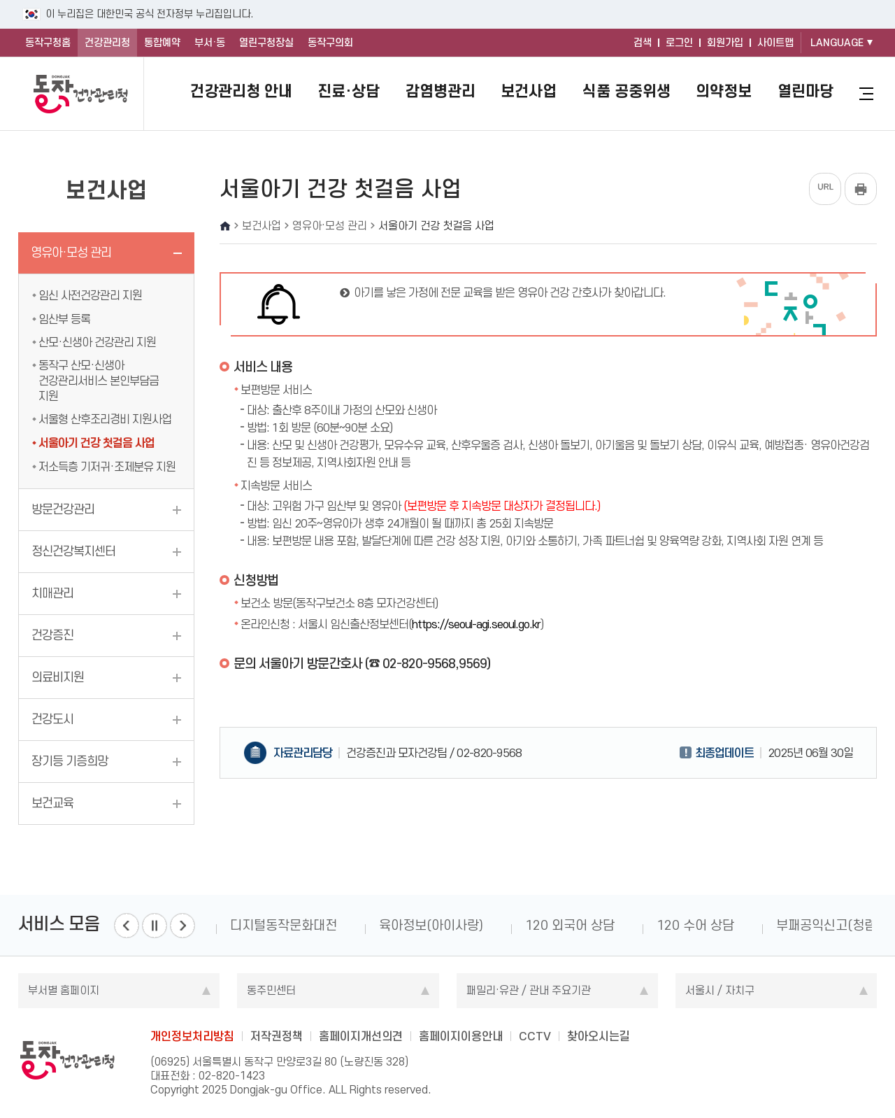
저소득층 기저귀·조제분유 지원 (107, 467)
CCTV (535, 1036)
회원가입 (725, 42)
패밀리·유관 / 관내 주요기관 (528, 990)
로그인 (679, 42)
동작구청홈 (48, 42)
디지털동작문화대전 (283, 925)
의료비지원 (57, 677)
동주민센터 (271, 990)
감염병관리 (440, 91)
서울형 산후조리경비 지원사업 (104, 419)
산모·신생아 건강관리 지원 (97, 342)
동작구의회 (330, 42)
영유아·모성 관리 (71, 252)
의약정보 (724, 91)
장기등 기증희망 (69, 761)
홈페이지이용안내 (461, 1036)
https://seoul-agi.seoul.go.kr (476, 624)
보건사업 (529, 91)
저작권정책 (276, 1036)
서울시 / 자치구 (719, 990)
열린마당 (805, 91)
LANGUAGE (837, 42)
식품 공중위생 (626, 91)
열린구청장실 (266, 42)
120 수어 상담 (695, 925)
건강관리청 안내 (241, 91)
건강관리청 (107, 42)
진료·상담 (348, 91)
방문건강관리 (62, 509)
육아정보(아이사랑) (431, 925)
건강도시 (52, 719)
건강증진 (52, 635)
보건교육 (52, 803)
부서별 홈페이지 (63, 990)
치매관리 (52, 593)
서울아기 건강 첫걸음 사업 (96, 443)
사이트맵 (775, 42)
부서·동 (209, 42)
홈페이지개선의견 (361, 1036)
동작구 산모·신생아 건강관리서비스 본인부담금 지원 (98, 380)
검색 (642, 42)
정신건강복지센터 (73, 551)
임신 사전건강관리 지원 (90, 295)
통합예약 (162, 42)
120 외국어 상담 (570, 925)
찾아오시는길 (598, 1036)
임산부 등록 (64, 319)
